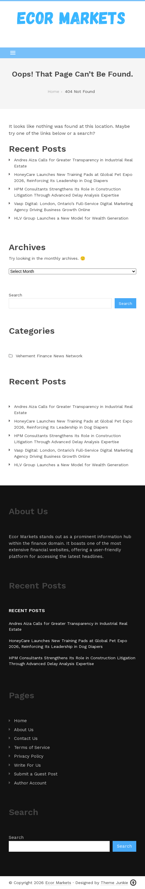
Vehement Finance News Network (49, 356)
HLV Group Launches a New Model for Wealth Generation (71, 218)
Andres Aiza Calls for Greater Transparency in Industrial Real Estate (73, 163)
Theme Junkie (114, 882)
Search (15, 295)
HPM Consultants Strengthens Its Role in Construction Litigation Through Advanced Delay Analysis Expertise (67, 192)
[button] (72, 52)
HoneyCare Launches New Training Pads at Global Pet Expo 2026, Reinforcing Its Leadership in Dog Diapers (73, 177)
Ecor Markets (58, 882)
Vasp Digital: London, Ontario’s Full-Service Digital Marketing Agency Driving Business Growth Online (73, 206)
